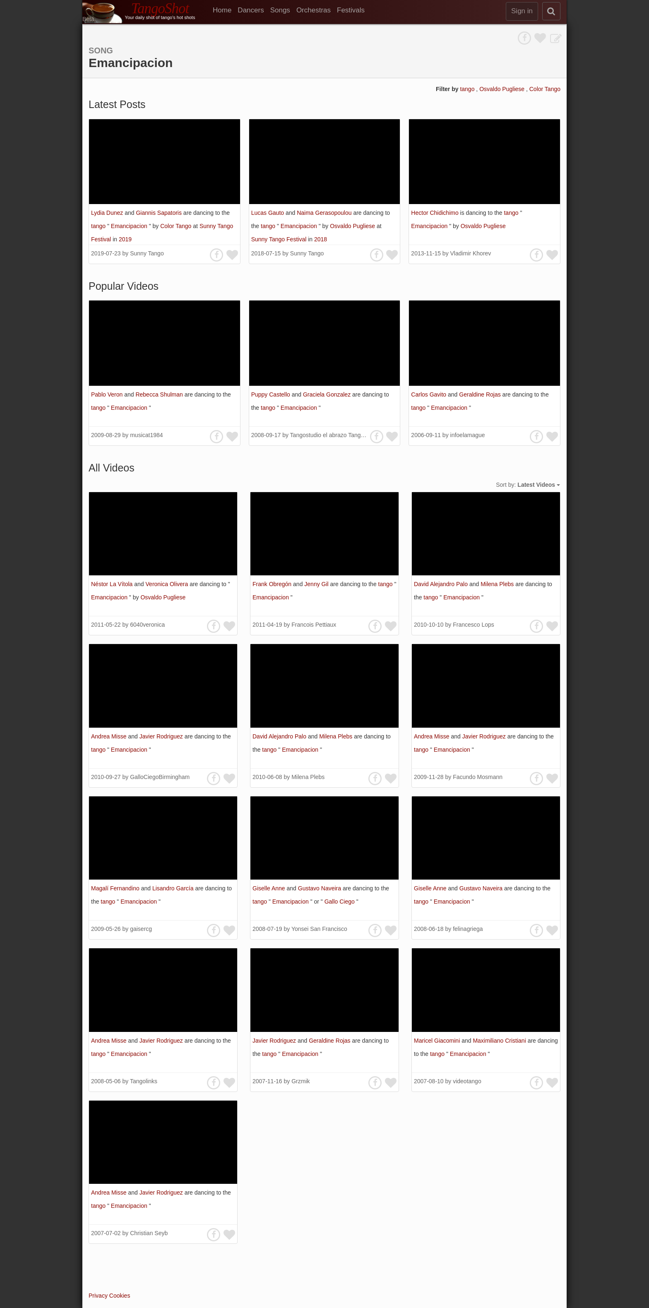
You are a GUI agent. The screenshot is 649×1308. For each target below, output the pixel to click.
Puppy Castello (271, 394)
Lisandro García (173, 888)
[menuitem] (225, 10)
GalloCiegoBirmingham (160, 777)
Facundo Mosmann (477, 777)
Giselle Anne (269, 888)
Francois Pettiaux (313, 624)
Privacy (98, 1295)
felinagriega (468, 929)
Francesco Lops (473, 624)
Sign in (522, 11)
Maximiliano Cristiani (500, 1040)
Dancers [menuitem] (251, 10)
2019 (125, 239)
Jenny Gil (317, 584)
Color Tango (544, 89)
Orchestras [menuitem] (313, 10)
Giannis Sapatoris (159, 212)
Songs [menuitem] (280, 10)
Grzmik (300, 1081)
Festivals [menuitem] (351, 10)
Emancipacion (130, 226)
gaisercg (141, 929)
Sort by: (528, 484)
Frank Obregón (272, 584)
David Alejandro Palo (441, 584)
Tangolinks (143, 1081)
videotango (467, 1081)
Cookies (119, 1295)
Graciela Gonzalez (327, 394)
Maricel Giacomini (438, 1040)
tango (468, 89)
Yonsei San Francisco (319, 929)
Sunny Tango (146, 253)
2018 (320, 239)
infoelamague (467, 435)
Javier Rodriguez (162, 736)
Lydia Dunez (108, 212)
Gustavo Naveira (320, 888)
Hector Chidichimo (435, 212)
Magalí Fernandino (116, 888)
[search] (551, 11)
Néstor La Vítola (112, 584)
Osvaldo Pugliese (502, 89)
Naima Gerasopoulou (325, 212)
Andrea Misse (109, 736)
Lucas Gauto (268, 212)
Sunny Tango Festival (279, 239)
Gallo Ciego (340, 901)
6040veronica (147, 624)
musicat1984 (146, 435)
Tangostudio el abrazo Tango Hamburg (339, 435)
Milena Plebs (498, 584)
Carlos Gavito (429, 394)
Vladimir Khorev (470, 253)
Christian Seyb (149, 1233)
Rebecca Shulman (159, 394)
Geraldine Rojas (480, 394)
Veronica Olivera (168, 584)
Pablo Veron (107, 394)
